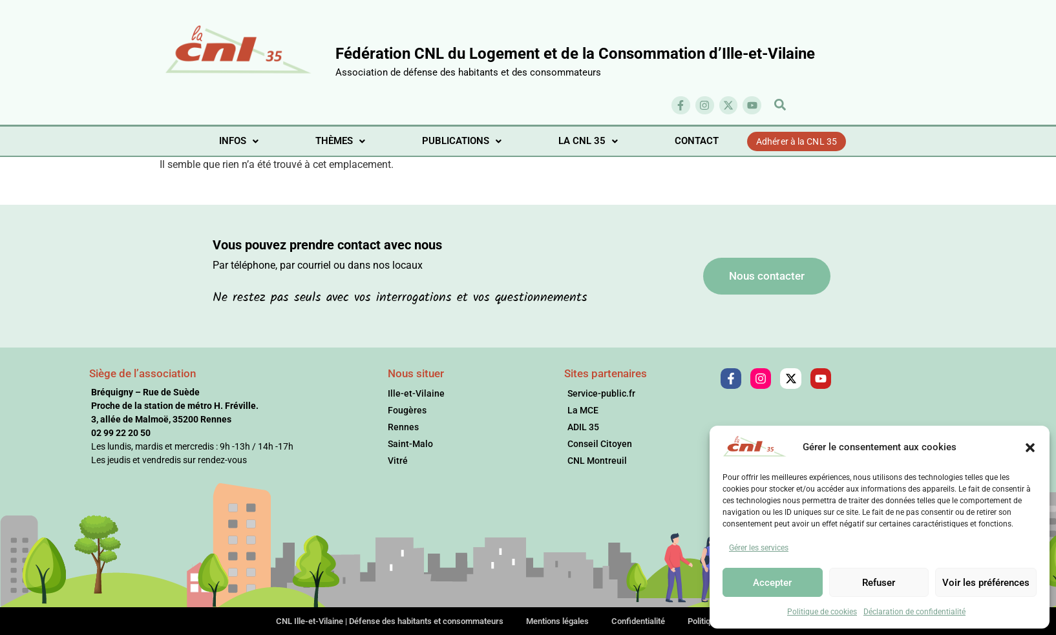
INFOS (239, 141)
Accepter (772, 582)
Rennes (403, 427)
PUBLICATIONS (462, 141)
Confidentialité (638, 621)
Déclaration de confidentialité (914, 611)
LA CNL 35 (588, 141)
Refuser (878, 582)
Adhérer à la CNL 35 (796, 141)
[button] (1030, 447)
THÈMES (340, 141)
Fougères (407, 410)
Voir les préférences (986, 582)
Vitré (398, 460)
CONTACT (697, 141)
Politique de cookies (822, 611)
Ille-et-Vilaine (416, 393)
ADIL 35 (583, 427)
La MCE (582, 410)
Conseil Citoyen (599, 444)
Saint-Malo (410, 444)
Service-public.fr (601, 393)
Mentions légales (557, 621)
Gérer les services (758, 547)
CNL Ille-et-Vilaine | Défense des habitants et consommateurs (389, 621)
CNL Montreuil (597, 460)
